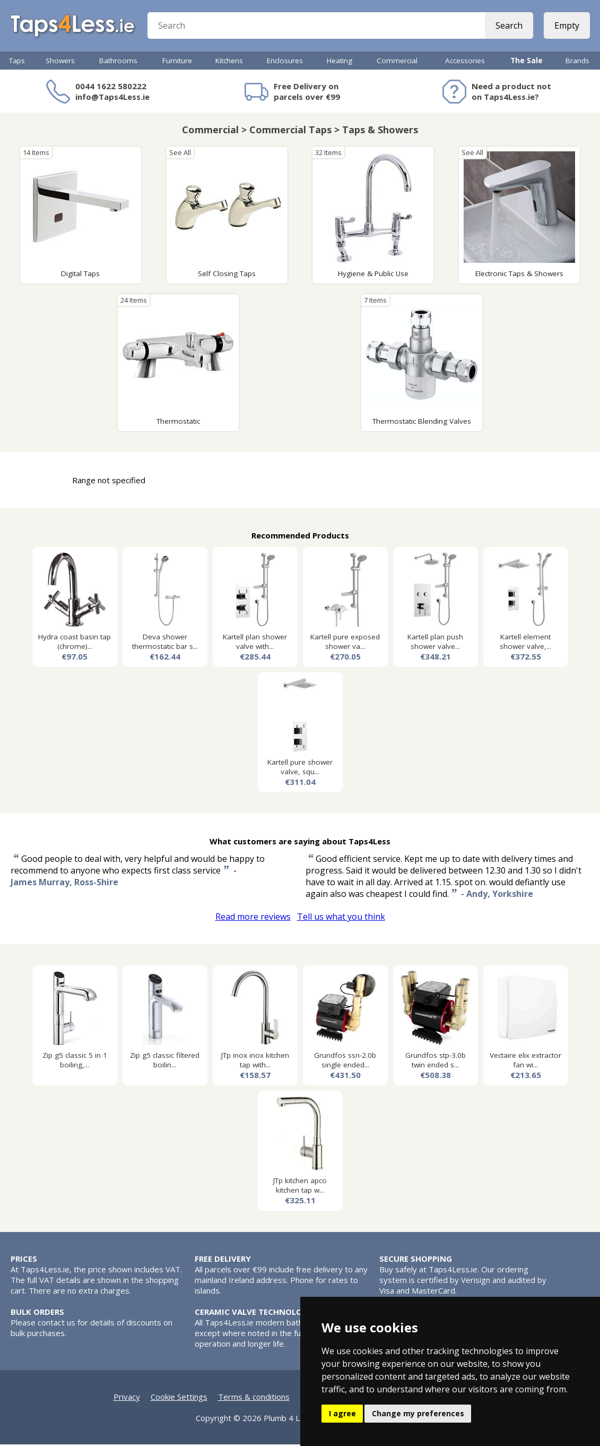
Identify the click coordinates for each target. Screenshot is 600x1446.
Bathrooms (118, 62)
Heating (339, 62)
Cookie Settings (179, 1398)
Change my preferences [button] (418, 1413)
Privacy (127, 1398)
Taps (17, 62)
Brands (577, 62)
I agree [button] (342, 1413)
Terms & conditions (254, 1398)
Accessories (465, 62)
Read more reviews (253, 918)
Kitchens (229, 62)
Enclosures (285, 62)
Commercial (397, 62)
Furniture (177, 62)
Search (508, 26)
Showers (60, 62)
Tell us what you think (341, 918)
